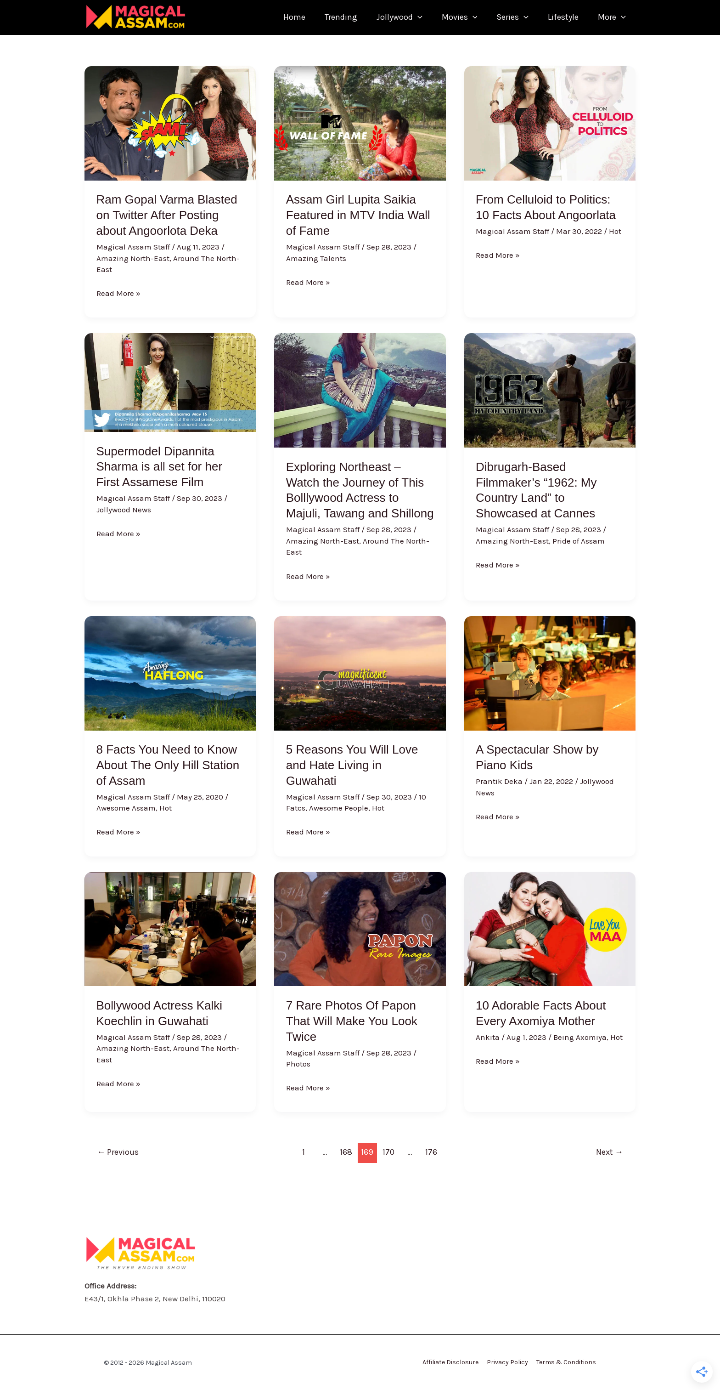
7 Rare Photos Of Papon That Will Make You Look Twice (351, 1021)
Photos (298, 1063)
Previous (118, 1152)
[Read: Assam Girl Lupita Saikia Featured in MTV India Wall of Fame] (359, 122)
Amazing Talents (316, 258)
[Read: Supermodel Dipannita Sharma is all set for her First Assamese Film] (170, 381)
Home (276, 17)
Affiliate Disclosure (452, 1362)
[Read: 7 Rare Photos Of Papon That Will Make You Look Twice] (359, 928)
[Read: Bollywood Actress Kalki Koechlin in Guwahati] (170, 928)
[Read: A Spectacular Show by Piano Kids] (550, 672)
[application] (405, 17)
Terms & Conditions (564, 1362)
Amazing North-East (132, 258)
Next (609, 1152)
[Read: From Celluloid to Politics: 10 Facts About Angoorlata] (550, 122)
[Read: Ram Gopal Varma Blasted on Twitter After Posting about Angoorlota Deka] (170, 122)
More (610, 17)
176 (431, 1152)
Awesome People (338, 807)
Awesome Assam (126, 807)
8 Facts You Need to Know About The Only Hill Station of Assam (168, 765)
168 (346, 1152)
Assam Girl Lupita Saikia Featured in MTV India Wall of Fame (358, 215)
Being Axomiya (580, 1037)
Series (505, 17)
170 (388, 1152)
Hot (615, 231)
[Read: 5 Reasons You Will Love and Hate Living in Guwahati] (359, 672)
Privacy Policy (507, 1362)
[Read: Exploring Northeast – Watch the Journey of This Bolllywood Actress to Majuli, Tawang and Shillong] (359, 389)
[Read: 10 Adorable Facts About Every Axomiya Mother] (550, 928)
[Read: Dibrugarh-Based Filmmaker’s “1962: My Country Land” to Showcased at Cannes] (550, 389)
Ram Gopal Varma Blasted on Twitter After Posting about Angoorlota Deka (166, 215)
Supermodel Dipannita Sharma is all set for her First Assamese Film (159, 466)
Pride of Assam (578, 540)
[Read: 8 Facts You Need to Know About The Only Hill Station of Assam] (170, 672)
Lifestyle (559, 17)
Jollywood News (123, 509)
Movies (450, 17)
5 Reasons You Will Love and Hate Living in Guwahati (352, 765)
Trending (325, 17)
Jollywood (387, 17)
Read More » (118, 292)
